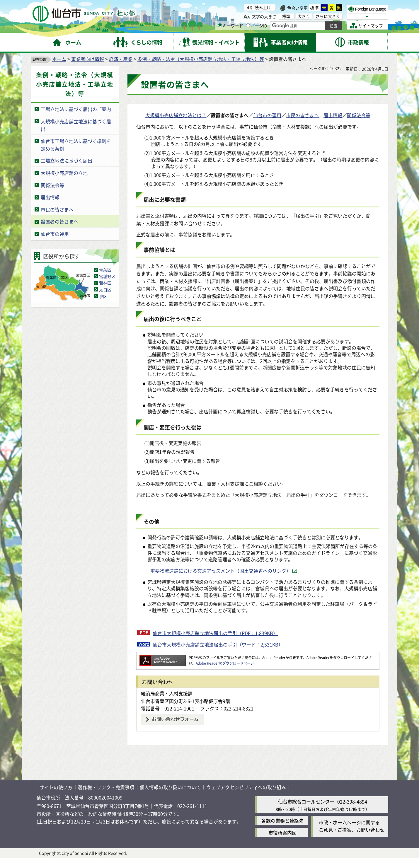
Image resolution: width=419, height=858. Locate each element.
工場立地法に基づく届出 (66, 160)
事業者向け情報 (87, 58)
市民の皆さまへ (57, 209)
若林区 (105, 283)
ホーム (59, 58)
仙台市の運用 (55, 233)
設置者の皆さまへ (59, 221)
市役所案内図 (282, 832)
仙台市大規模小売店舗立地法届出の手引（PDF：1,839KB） (215, 633)
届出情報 (50, 197)
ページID (256, 25)
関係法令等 (52, 185)
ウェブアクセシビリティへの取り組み (246, 787)
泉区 (103, 296)
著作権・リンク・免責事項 (106, 787)
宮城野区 (107, 276)
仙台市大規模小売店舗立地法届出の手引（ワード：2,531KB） (218, 644)
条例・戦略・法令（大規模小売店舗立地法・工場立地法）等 (200, 58)
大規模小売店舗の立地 (64, 172)
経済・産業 (120, 58)
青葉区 (105, 269)
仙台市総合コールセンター (306, 801)
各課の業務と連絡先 (282, 820)
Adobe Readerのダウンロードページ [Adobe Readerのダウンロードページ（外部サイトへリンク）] (225, 663)
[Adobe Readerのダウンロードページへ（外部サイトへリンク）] (162, 657)
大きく (304, 16)
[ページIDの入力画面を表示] (248, 25)
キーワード (230, 25)
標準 (314, 8)
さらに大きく (328, 16)
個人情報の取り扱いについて (170, 787)
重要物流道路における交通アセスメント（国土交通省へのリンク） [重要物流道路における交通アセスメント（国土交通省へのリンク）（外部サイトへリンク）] (220, 570)
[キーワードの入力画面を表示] (220, 25)
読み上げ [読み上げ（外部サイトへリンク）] (263, 7)
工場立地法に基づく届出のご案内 (76, 108)
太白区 (105, 289)
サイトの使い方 (56, 787)
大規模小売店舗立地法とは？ (175, 115)
